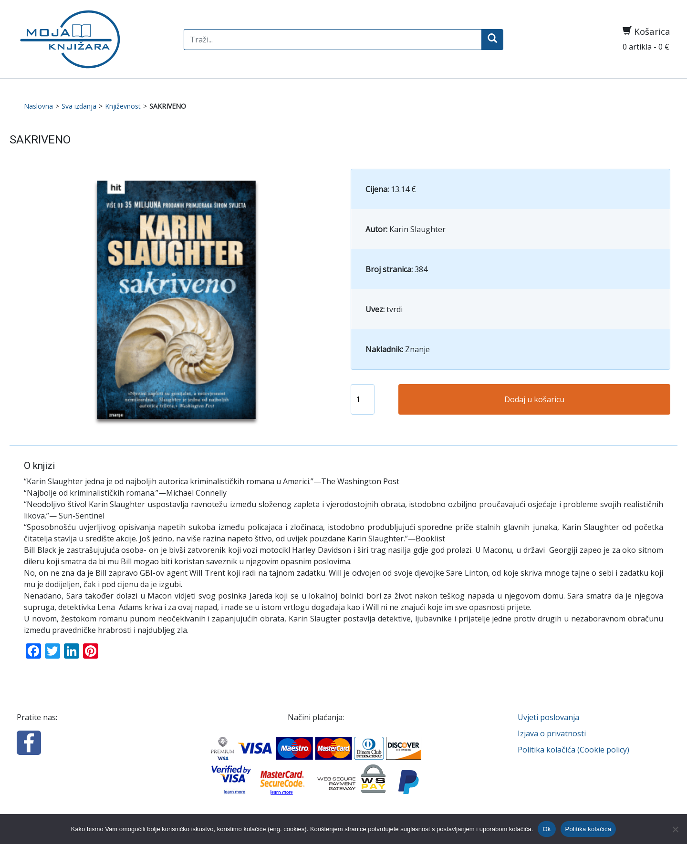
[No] (675, 829)
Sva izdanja (79, 106)
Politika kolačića (588, 829)
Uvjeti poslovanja (548, 717)
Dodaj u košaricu (534, 399)
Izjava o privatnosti (552, 733)
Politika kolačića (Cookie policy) (573, 749)
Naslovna (38, 106)
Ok (546, 829)
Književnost (123, 106)
